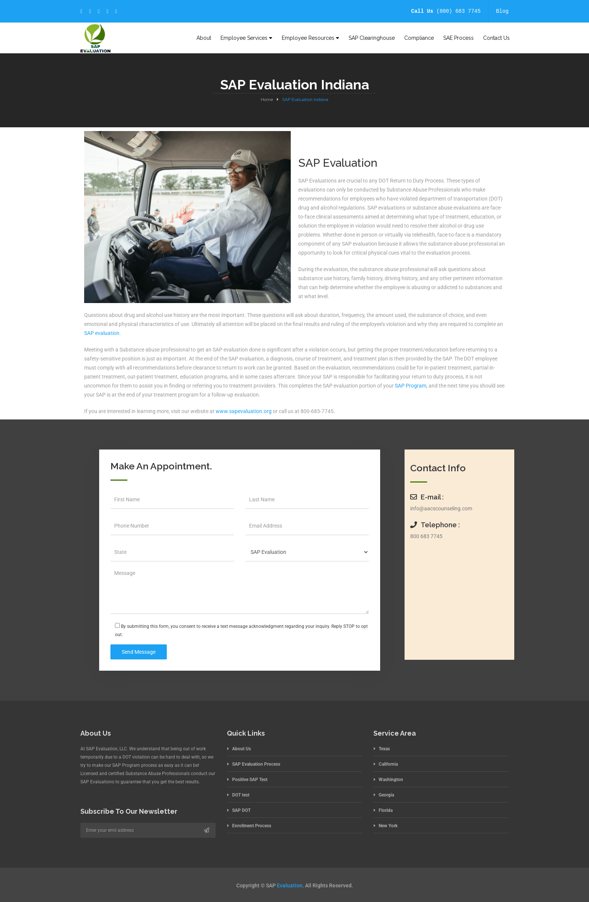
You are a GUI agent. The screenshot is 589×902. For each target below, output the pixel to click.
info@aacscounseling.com (441, 508)
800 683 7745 (426, 536)
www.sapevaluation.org (243, 411)
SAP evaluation (101, 333)
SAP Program (410, 386)
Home (267, 99)
